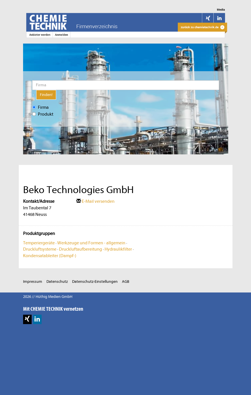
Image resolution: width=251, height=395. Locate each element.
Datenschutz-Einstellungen (95, 281)
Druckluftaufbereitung (80, 249)
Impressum (32, 281)
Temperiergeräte (39, 242)
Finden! (46, 94)
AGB (125, 281)
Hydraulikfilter (118, 249)
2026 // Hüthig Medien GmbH (47, 296)
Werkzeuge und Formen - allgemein (91, 242)
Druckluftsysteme (39, 249)
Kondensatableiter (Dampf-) (49, 255)
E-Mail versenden (95, 201)
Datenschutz (57, 281)
